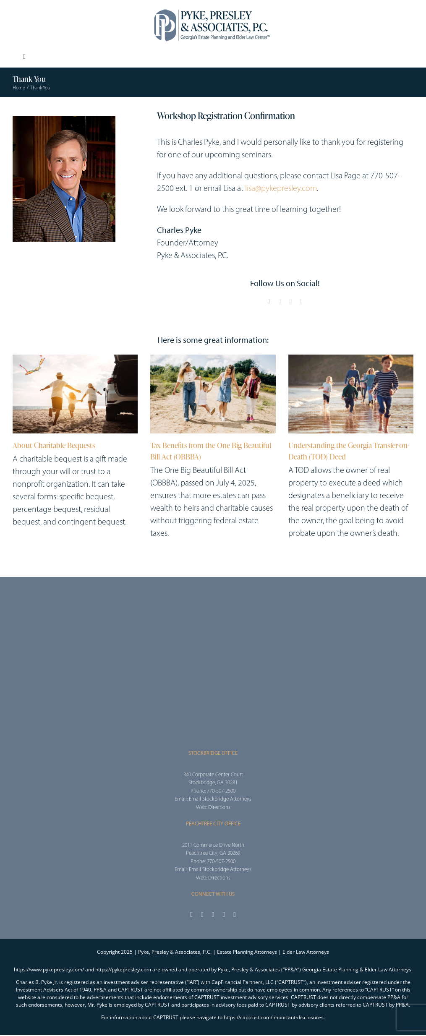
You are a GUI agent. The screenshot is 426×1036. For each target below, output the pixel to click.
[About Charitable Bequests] (75, 394)
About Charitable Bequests (54, 445)
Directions (219, 807)
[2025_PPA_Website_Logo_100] (213, 8)
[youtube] (290, 301)
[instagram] (213, 914)
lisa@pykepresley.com (281, 188)
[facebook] (269, 301)
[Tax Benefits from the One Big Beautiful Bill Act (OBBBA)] (212, 394)
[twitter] (280, 301)
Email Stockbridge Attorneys (220, 799)
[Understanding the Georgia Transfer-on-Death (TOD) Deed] (350, 394)
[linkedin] (301, 301)
